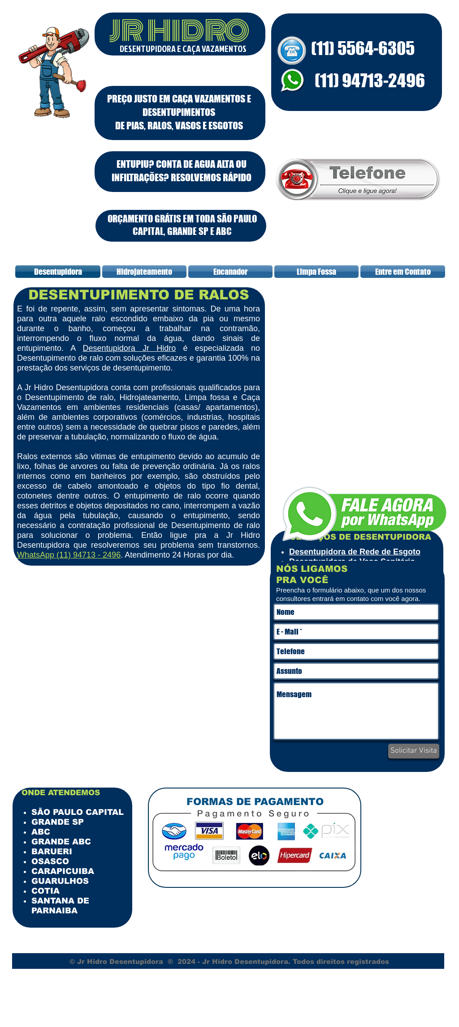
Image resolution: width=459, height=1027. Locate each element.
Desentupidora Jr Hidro (129, 348)
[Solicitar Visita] (413, 751)
